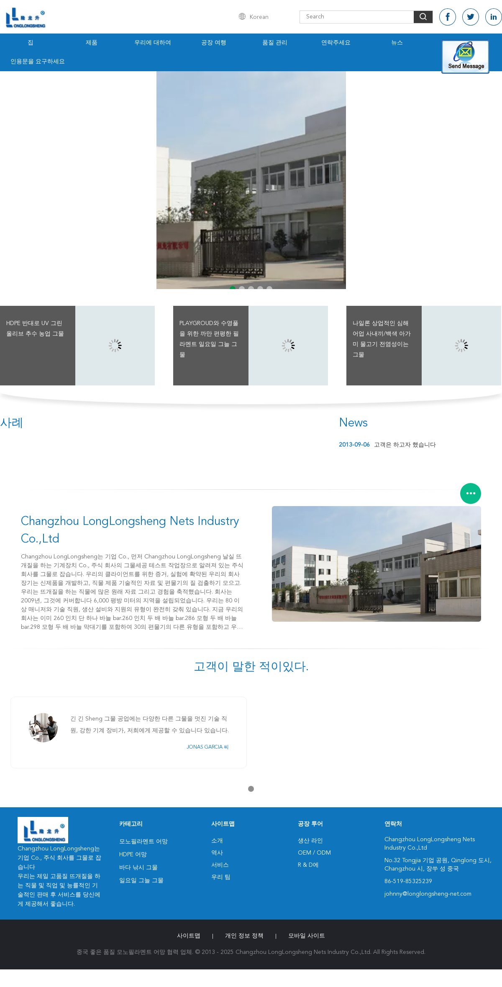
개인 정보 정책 (244, 936)
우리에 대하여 (152, 43)
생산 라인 (310, 841)
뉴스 (397, 43)
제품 (91, 43)
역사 (217, 853)
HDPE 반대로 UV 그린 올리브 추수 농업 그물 (35, 328)
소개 (217, 841)
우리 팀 (221, 877)
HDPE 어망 (133, 855)
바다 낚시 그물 (138, 868)
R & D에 (308, 865)
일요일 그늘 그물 (141, 881)
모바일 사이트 (306, 936)
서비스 (220, 865)
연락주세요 (336, 43)
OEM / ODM (314, 853)
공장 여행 (213, 43)
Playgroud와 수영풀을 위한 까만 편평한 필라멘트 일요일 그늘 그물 (209, 339)
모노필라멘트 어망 (143, 842)
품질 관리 (274, 43)
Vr (457, 43)
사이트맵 (188, 936)
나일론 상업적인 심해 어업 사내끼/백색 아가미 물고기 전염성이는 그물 (382, 339)
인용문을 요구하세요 (37, 62)
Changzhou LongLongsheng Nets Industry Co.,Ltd (130, 530)
